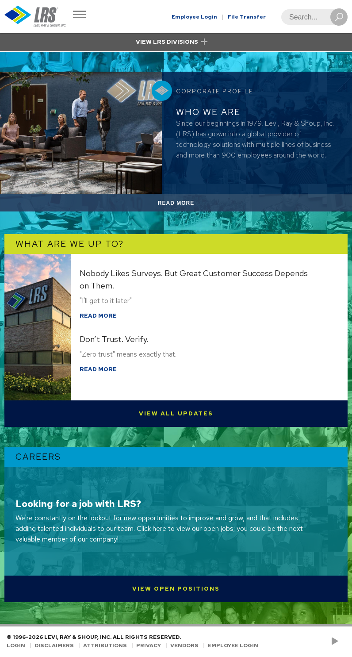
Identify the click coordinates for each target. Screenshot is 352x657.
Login (16, 645)
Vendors (184, 645)
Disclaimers (54, 645)
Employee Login (194, 16)
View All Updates (176, 413)
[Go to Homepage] (35, 16)
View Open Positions (176, 588)
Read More (186, 204)
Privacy (148, 645)
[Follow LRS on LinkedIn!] (343, 641)
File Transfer (247, 16)
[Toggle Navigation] (79, 15)
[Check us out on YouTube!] (336, 641)
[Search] (311, 17)
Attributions (105, 645)
